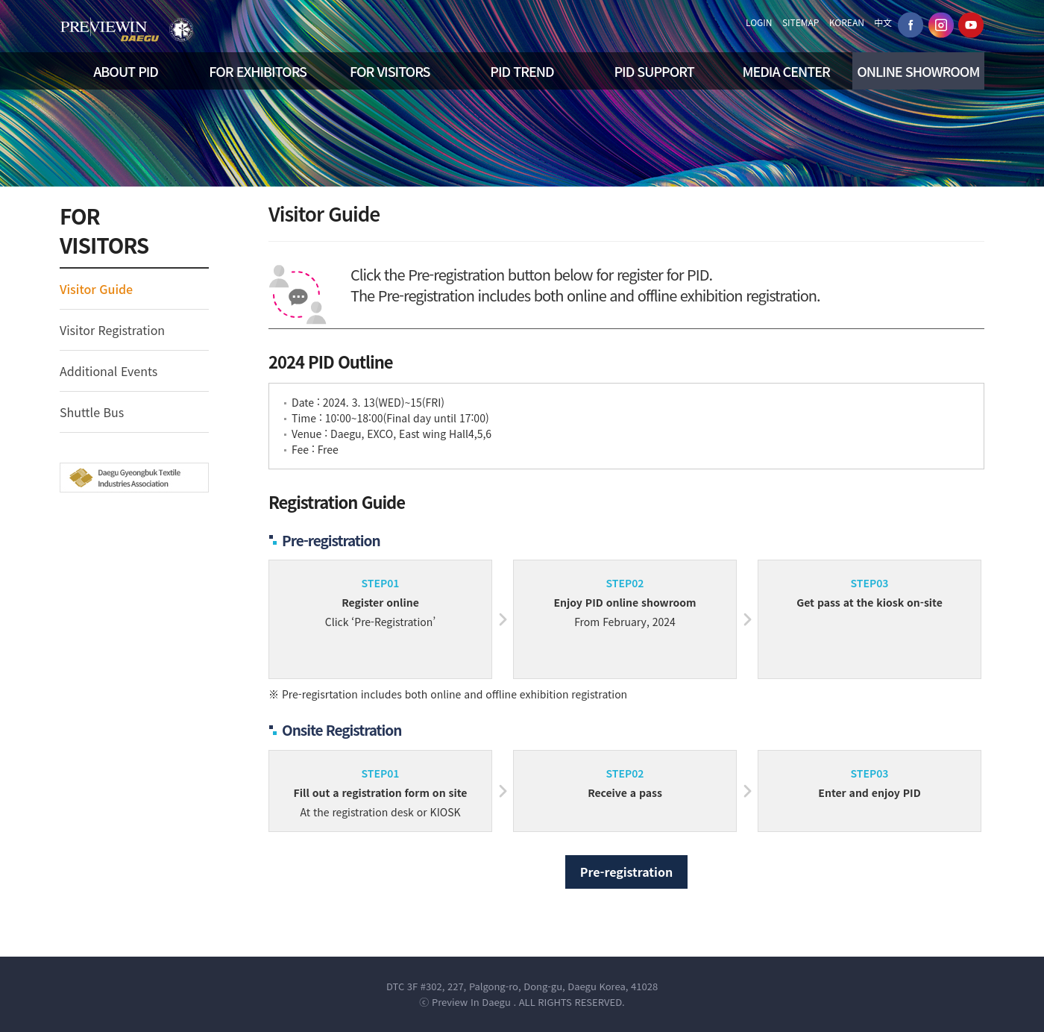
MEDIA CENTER (786, 71)
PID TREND (521, 71)
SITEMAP (801, 22)
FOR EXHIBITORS (257, 71)
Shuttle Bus (92, 412)
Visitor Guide (96, 289)
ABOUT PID (125, 71)
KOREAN (846, 22)
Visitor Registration (112, 330)
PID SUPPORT (654, 71)
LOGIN (759, 22)
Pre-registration (626, 872)
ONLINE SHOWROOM (918, 71)
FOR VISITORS (390, 71)
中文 (883, 22)
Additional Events (108, 371)
